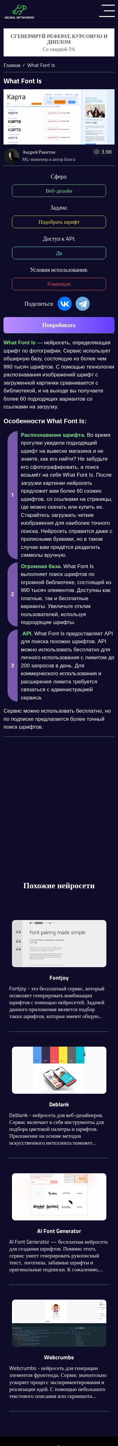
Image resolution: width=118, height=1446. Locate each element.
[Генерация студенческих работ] (59, 43)
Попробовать (59, 325)
